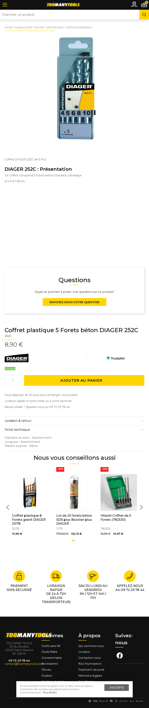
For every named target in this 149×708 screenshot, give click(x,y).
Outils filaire (49, 652)
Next (141, 507)
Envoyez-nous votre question (74, 302)
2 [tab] (76, 541)
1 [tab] (73, 541)
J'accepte (116, 687)
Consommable (52, 658)
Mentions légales (90, 675)
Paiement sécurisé (91, 669)
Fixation (47, 675)
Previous (8, 507)
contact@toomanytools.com (24, 664)
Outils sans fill (51, 646)
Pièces (46, 669)
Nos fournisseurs (89, 663)
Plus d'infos (50, 692)
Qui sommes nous (91, 646)
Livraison (84, 652)
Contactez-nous (89, 658)
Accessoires (50, 663)
